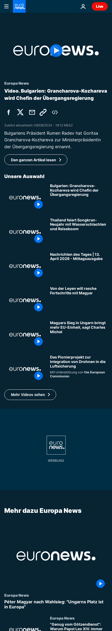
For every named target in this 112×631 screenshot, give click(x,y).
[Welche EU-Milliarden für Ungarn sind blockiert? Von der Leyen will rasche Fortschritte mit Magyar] (79, 300)
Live (99, 6)
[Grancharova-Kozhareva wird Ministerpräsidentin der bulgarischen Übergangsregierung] (79, 198)
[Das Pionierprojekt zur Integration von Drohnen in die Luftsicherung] (79, 369)
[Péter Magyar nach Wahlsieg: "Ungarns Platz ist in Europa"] (56, 604)
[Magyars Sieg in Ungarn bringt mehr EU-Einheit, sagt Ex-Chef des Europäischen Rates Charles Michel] (79, 335)
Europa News (16, 595)
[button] (30, 394)
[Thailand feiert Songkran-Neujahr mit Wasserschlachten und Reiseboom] (79, 232)
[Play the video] (56, 50)
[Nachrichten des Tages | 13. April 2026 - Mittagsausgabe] (79, 266)
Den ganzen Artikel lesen (33, 160)
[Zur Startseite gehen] (19, 6)
